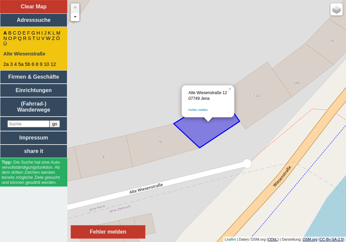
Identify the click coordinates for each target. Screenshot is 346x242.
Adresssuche (34, 20)
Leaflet (230, 239)
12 (53, 64)
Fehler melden (198, 110)
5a (21, 64)
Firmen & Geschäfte (33, 77)
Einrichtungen (33, 90)
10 (46, 64)
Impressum (33, 137)
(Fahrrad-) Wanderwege (33, 107)
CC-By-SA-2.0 (331, 239)
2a (6, 64)
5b (27, 64)
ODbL (273, 239)
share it (33, 151)
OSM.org (310, 239)
